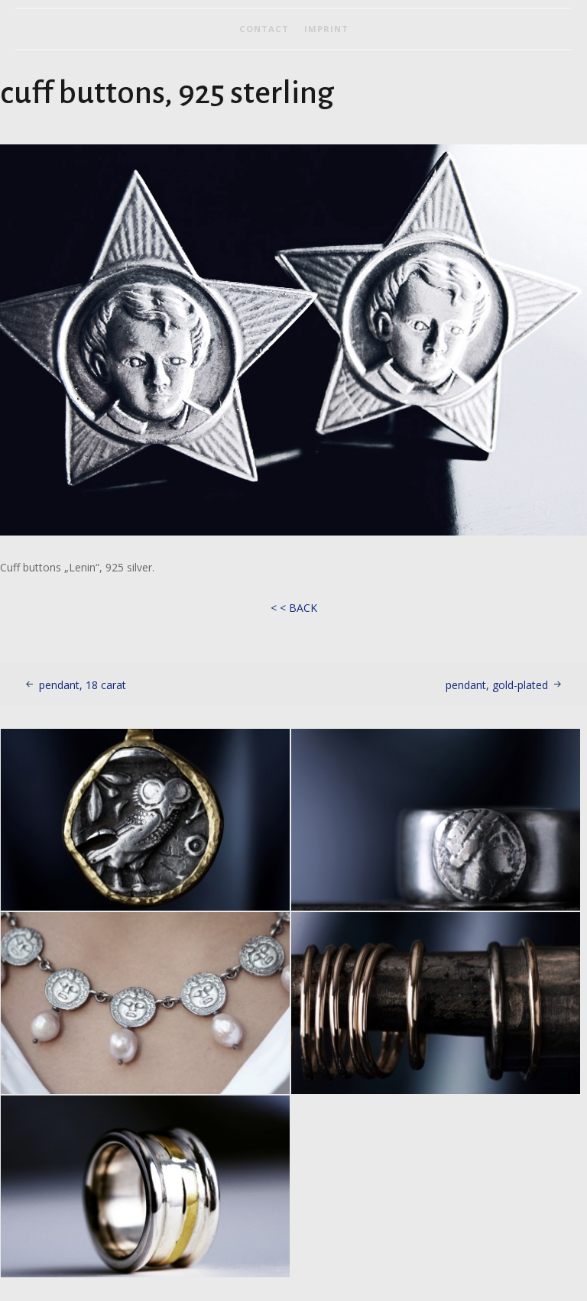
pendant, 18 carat (82, 685)
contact (264, 28)
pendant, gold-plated (497, 685)
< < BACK (294, 607)
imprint (326, 28)
